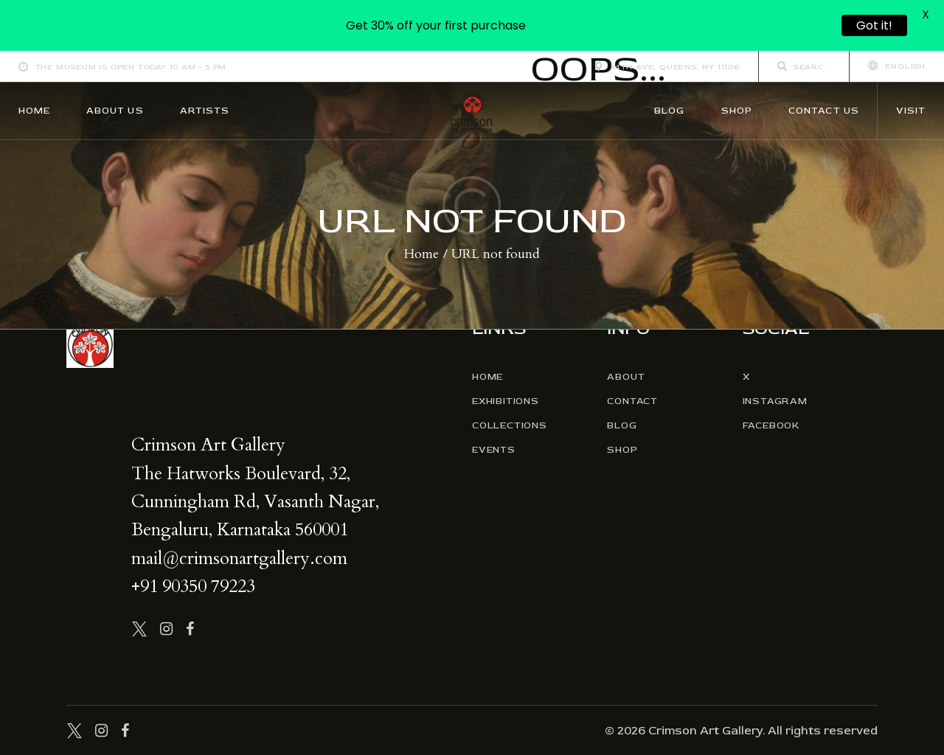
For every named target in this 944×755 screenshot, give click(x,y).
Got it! (874, 25)
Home (421, 254)
